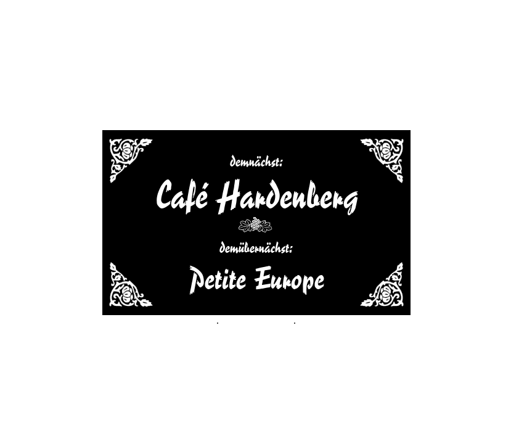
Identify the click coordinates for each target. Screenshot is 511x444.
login (372, 320)
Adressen (140, 320)
